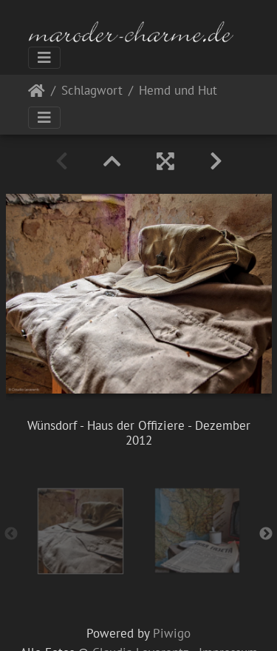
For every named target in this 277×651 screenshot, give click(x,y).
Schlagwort (92, 91)
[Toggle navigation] (44, 58)
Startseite (36, 93)
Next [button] (266, 534)
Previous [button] (11, 534)
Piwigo (172, 633)
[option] (80, 531)
